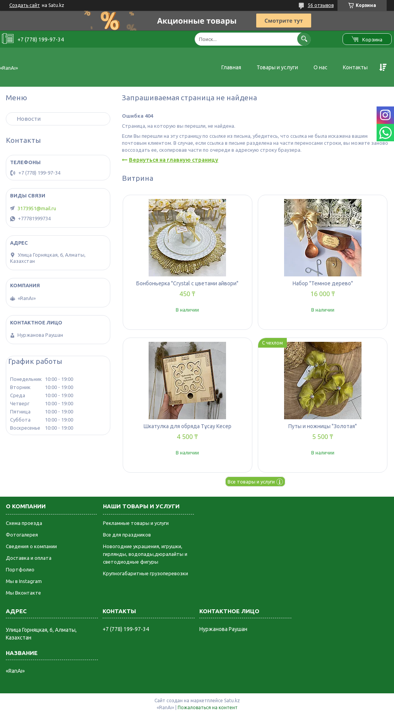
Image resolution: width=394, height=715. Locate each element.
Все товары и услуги (251, 481)
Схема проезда (24, 523)
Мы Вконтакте (23, 592)
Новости (29, 118)
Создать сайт (24, 5)
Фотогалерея (22, 534)
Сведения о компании (31, 546)
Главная (231, 67)
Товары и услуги (277, 67)
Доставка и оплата (28, 558)
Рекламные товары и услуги (136, 523)
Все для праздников (127, 534)
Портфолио (20, 569)
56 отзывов (321, 5)
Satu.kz (232, 700)
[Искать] (304, 39)
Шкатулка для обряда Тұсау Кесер (187, 426)
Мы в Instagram (24, 581)
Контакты (355, 67)
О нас (320, 67)
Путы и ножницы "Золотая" (322, 426)
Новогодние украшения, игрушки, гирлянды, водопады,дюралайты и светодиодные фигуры (145, 554)
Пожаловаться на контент (208, 707)
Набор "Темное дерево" (323, 283)
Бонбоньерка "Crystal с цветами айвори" (187, 283)
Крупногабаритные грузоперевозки (145, 573)
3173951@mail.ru (36, 208)
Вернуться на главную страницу (173, 160)
